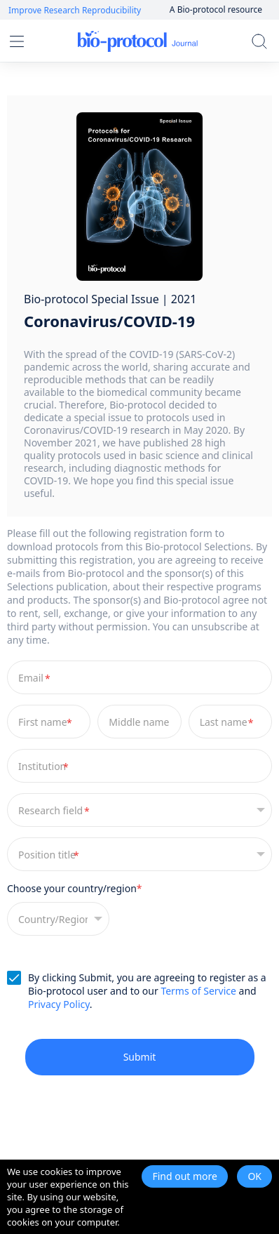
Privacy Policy (59, 1004)
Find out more (184, 1176)
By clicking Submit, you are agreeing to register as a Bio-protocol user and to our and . (147, 991)
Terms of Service (198, 990)
